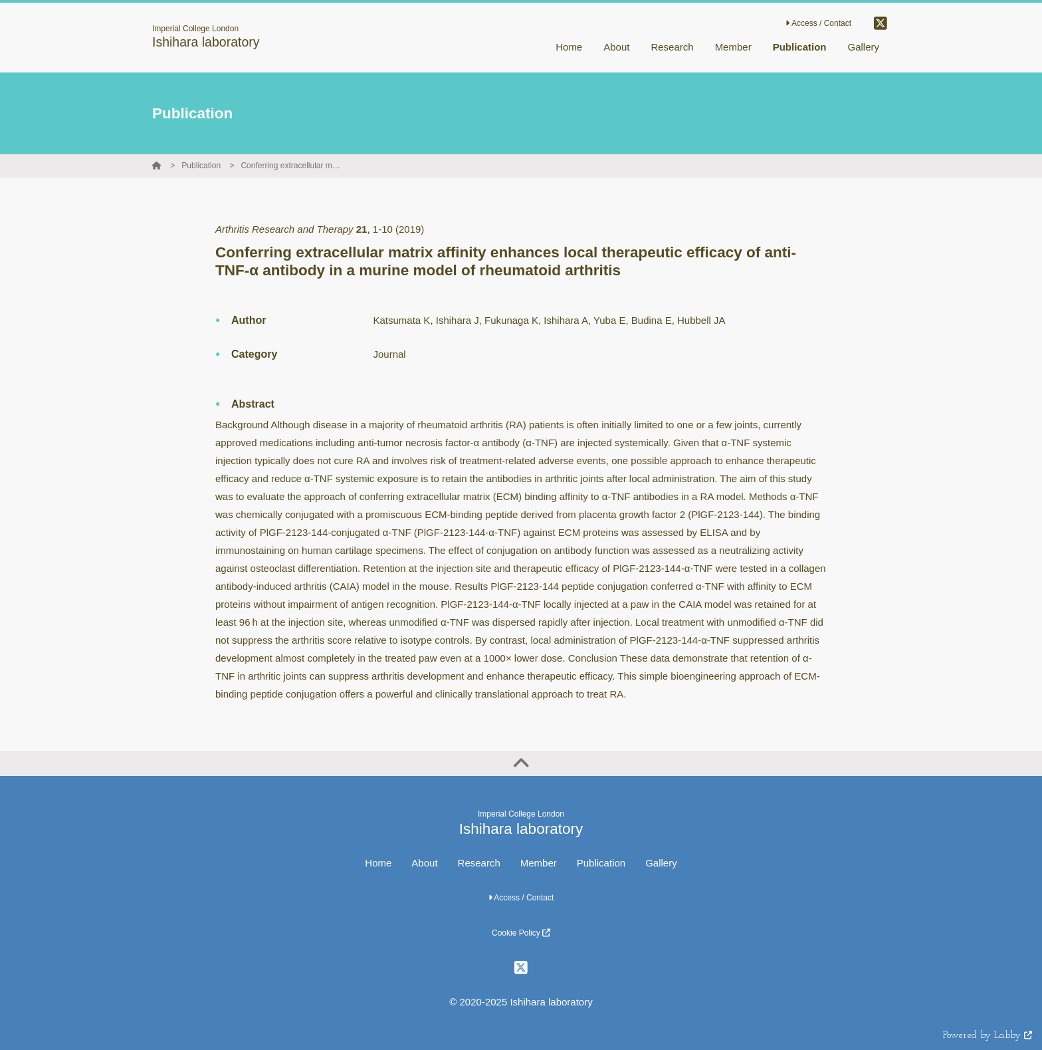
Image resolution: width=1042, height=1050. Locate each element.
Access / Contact (818, 23)
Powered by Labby (987, 1036)
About (424, 862)
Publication (201, 165)
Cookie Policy (521, 933)
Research (479, 862)
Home (378, 862)
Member (538, 862)
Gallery (661, 862)
